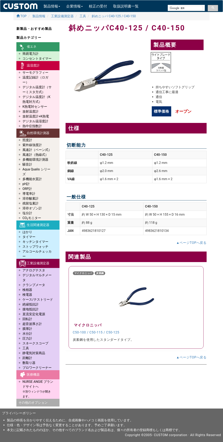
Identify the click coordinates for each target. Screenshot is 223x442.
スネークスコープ (35, 343)
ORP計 (27, 189)
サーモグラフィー (35, 72)
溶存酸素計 (30, 198)
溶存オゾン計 (32, 208)
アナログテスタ (33, 270)
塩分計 (27, 213)
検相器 (27, 290)
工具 (25, 348)
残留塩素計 (30, 203)
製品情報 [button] (52, 6)
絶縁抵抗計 (30, 304)
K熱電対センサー (34, 107)
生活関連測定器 (33, 225)
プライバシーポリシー (19, 413)
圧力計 (27, 338)
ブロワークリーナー (37, 368)
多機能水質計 (32, 179)
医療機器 (29, 374)
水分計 (27, 334)
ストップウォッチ (35, 246)
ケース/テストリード (37, 299)
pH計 (26, 184)
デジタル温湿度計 (35, 121)
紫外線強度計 (32, 145)
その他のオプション (33, 402)
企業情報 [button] (74, 6)
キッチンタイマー (35, 242)
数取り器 (28, 363)
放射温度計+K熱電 (35, 116)
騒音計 (27, 164)
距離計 (27, 358)
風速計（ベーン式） (37, 150)
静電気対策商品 (33, 353)
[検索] (186, 8)
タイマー (28, 237)
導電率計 (28, 194)
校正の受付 (98, 6)
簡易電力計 (30, 54)
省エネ (27, 46)
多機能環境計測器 (35, 159)
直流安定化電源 (33, 314)
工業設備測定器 (33, 263)
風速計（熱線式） (35, 155)
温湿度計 (29, 65)
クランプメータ (33, 285)
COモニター (31, 218)
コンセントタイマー (37, 58)
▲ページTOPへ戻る (191, 243)
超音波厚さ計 (32, 324)
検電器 (27, 295)
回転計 (27, 319)
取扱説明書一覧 (126, 6)
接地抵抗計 (30, 309)
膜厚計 (27, 329)
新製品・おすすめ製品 (34, 29)
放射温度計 (30, 111)
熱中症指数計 (32, 126)
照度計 (27, 140)
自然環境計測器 (33, 133)
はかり (27, 232)
